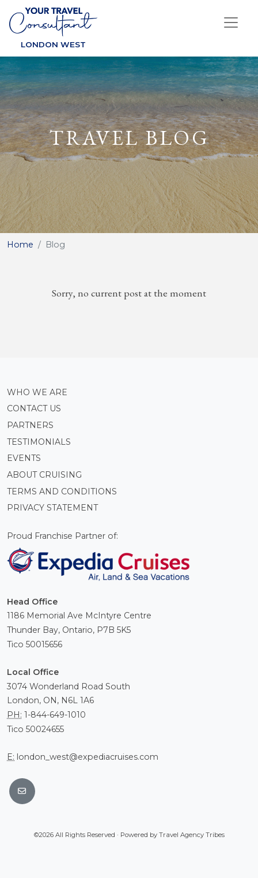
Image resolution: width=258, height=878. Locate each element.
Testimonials (39, 442)
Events (24, 458)
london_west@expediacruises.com (87, 757)
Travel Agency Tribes (192, 835)
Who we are (37, 392)
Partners (30, 425)
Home (20, 244)
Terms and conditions (62, 491)
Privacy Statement (52, 507)
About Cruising (44, 475)
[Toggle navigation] (230, 22)
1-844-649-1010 (55, 715)
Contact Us (34, 408)
